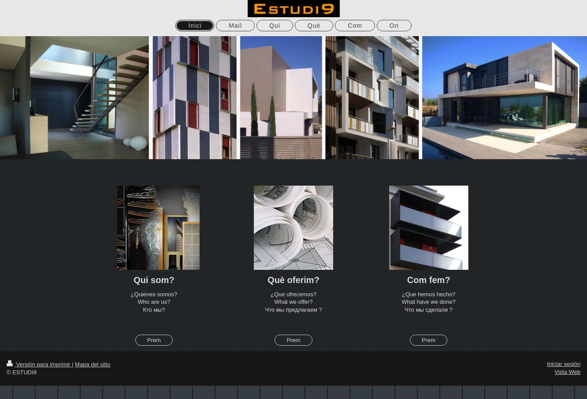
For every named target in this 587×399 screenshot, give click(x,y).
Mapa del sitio (92, 364)
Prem (154, 340)
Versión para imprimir (39, 364)
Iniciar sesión (563, 364)
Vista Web (567, 372)
